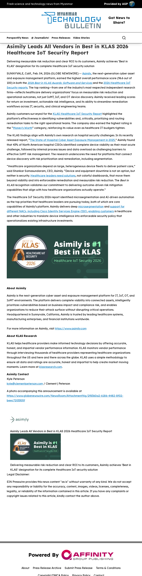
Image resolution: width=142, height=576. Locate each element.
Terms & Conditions (108, 568)
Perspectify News (18, 37)
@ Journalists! (40, 37)
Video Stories (81, 37)
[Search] (124, 38)
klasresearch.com (50, 366)
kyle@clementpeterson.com (25, 383)
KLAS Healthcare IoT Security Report (77, 113)
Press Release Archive (47, 568)
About (25, 568)
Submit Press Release (79, 568)
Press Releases (61, 37)
